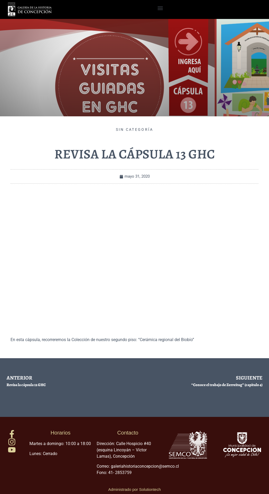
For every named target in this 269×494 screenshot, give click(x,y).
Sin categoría (134, 129)
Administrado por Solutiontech (134, 489)
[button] (160, 8)
